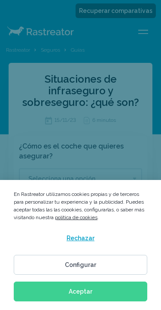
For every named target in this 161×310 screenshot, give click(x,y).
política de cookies (76, 217)
